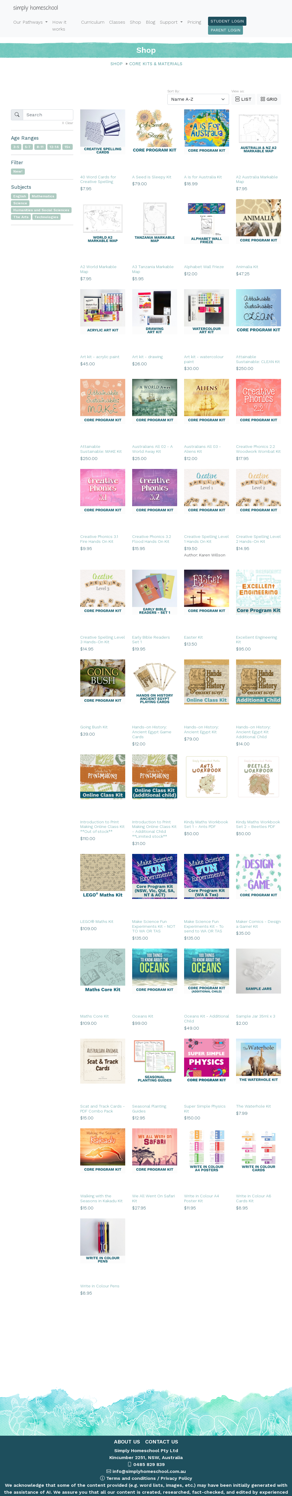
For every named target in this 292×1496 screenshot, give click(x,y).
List (243, 99)
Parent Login (225, 30)
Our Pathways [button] (28, 22)
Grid (269, 99)
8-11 (40, 147)
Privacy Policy (176, 1478)
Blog (150, 22)
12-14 (54, 147)
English (19, 196)
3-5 (16, 147)
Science (20, 203)
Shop (135, 22)
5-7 (28, 147)
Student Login (227, 21)
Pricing (194, 22)
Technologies (46, 217)
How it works (59, 25)
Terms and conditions (131, 1478)
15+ (67, 147)
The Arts (21, 217)
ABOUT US (127, 1442)
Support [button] (169, 22)
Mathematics (43, 196)
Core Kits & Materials (155, 63)
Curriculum (92, 22)
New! (18, 171)
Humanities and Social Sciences (41, 210)
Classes (117, 22)
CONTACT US (160, 1442)
